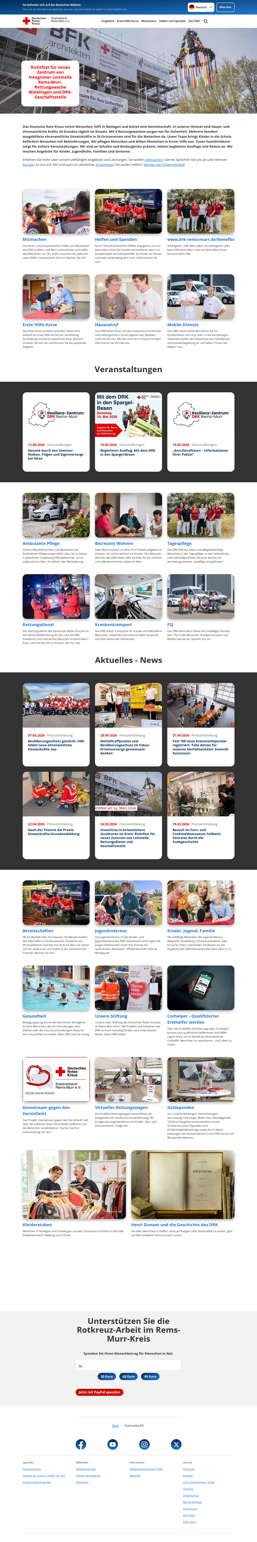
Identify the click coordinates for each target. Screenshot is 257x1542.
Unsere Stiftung (111, 1016)
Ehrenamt (82, 1482)
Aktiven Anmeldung (88, 1476)
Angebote (108, 21)
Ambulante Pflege (41, 543)
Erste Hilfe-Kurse (128, 21)
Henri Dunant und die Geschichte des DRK (174, 1224)
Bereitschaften (38, 930)
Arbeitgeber (105, 164)
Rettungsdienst (38, 624)
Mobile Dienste (183, 324)
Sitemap (188, 1489)
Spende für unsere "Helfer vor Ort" (44, 1476)
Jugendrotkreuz (111, 930)
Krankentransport (113, 624)
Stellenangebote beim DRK (146, 1469)
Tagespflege (179, 543)
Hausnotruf (106, 324)
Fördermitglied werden (37, 1482)
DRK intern (190, 1522)
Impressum (190, 1509)
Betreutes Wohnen (114, 543)
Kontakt (29, 164)
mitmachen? (154, 159)
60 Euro (129, 1376)
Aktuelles (135, 1476)
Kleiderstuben (37, 1224)
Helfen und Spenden (172, 21)
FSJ (170, 624)
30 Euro (107, 1376)
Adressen (189, 1469)
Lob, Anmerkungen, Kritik (198, 1482)
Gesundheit (34, 1016)
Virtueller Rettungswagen (121, 1107)
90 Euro (150, 1376)
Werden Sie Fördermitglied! (164, 164)
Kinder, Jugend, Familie (191, 930)
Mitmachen (149, 21)
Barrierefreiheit (192, 1502)
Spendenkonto (32, 1469)
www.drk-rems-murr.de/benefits (200, 239)
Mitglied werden (86, 1469)
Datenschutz (191, 1495)
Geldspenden (180, 1107)
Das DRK (194, 21)
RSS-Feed (188, 1515)
